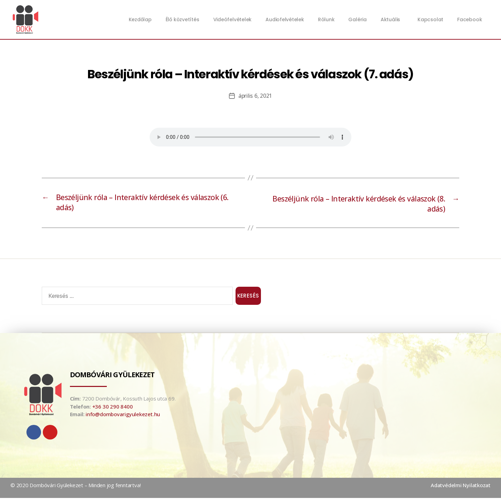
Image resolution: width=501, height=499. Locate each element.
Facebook (469, 19)
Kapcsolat (430, 19)
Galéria (357, 19)
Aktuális (392, 19)
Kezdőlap (140, 19)
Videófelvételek (232, 19)
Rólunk (326, 19)
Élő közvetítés (182, 19)
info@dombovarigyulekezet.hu (123, 415)
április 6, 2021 (255, 96)
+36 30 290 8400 (112, 407)
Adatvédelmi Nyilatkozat (461, 486)
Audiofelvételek (284, 19)
